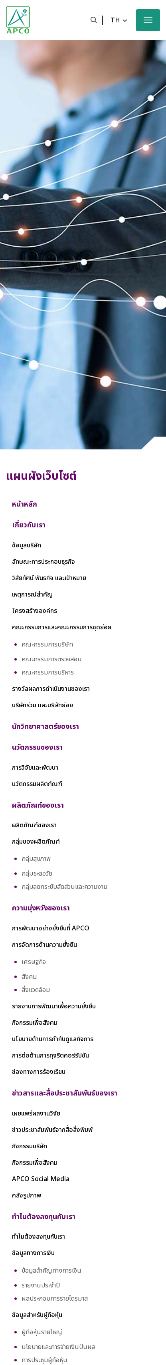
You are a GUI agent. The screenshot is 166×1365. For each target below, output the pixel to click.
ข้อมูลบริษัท (26, 545)
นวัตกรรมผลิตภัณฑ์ (37, 784)
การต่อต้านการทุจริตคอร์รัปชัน (50, 1055)
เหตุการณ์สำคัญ (32, 594)
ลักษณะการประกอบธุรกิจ (43, 562)
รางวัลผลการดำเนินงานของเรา (51, 689)
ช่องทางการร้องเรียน (38, 1072)
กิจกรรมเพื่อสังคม (34, 1023)
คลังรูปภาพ (26, 1195)
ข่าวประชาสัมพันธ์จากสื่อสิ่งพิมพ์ (52, 1130)
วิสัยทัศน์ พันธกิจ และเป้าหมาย (49, 578)
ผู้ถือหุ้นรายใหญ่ (42, 1332)
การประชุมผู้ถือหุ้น (44, 1360)
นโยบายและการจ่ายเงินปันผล (58, 1347)
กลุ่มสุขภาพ (36, 859)
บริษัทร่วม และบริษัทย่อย (42, 705)
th (115, 20)
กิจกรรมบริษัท (29, 1146)
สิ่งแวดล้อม (36, 990)
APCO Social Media (40, 1179)
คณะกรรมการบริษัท (47, 644)
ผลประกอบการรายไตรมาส (55, 1298)
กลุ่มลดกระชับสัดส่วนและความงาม (64, 887)
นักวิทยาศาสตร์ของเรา (45, 726)
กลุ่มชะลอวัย (37, 873)
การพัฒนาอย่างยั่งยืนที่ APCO (50, 928)
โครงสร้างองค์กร (34, 611)
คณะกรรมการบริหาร (48, 672)
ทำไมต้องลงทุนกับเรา (38, 1236)
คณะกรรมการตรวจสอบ (51, 659)
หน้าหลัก (24, 504)
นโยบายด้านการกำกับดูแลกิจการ (52, 1039)
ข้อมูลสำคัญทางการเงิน (51, 1270)
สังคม (29, 977)
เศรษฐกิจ (34, 962)
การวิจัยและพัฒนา (35, 767)
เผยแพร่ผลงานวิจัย (36, 1113)
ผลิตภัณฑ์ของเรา (34, 825)
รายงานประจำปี (41, 1285)
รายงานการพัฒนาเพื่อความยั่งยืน (54, 1006)
